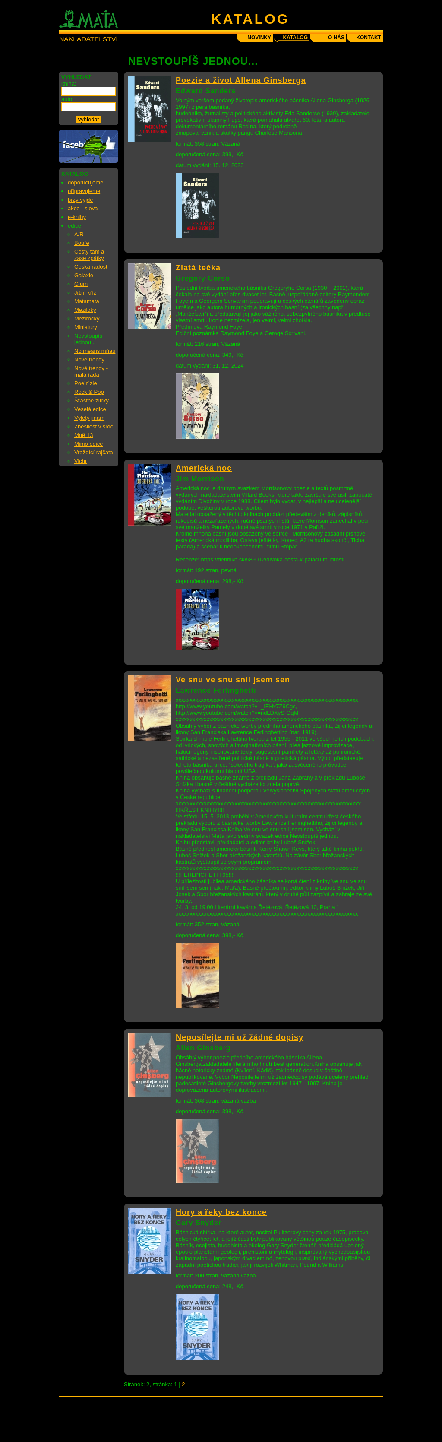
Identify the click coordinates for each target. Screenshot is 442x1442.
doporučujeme (85, 182)
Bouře (81, 243)
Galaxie (83, 275)
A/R (79, 234)
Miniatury (85, 327)
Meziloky (85, 310)
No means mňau (94, 351)
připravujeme (84, 191)
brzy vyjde (80, 199)
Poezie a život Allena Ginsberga (241, 80)
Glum (81, 284)
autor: (68, 99)
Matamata (86, 301)
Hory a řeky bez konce (221, 1212)
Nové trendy (89, 359)
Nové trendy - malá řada (91, 371)
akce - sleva (83, 208)
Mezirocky (87, 318)
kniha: (68, 83)
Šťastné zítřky (91, 400)
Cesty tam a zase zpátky (89, 254)
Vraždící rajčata (93, 452)
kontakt (368, 38)
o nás (336, 38)
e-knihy (77, 217)
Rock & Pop (89, 392)
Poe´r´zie (85, 383)
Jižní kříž (85, 292)
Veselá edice (90, 409)
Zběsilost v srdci (94, 426)
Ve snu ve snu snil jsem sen (233, 679)
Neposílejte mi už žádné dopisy (239, 1037)
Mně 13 (83, 435)
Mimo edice (88, 444)
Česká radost (90, 266)
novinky (259, 38)
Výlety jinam (89, 418)
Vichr (80, 461)
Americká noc (204, 468)
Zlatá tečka (198, 267)
